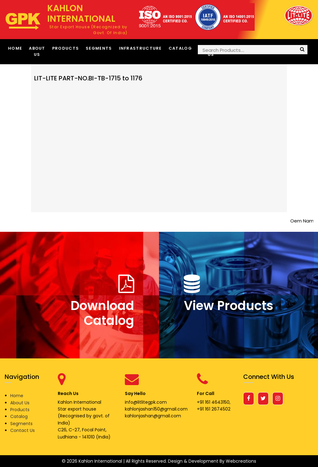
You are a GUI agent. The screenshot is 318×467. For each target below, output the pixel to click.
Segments (99, 48)
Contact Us (22, 430)
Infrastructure (140, 48)
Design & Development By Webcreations (212, 461)
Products (65, 48)
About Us (37, 51)
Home (15, 48)
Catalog (180, 48)
